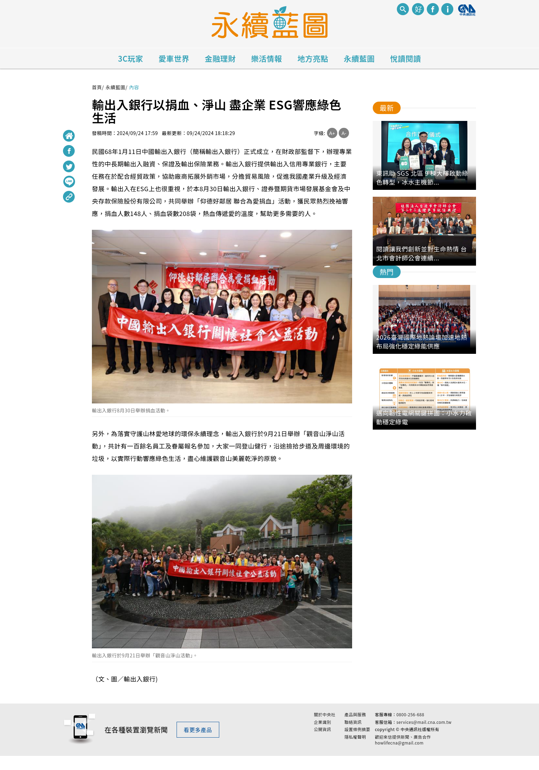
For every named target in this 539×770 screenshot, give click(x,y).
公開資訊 (322, 736)
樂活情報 (266, 58)
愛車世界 (173, 58)
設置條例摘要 (357, 736)
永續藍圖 (359, 58)
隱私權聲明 (355, 744)
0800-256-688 (410, 721)
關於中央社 (325, 721)
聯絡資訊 (353, 729)
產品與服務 (355, 721)
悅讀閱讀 (405, 58)
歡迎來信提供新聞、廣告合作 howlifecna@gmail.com (403, 747)
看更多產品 (198, 737)
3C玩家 (130, 58)
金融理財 (220, 58)
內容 (134, 87)
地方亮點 (312, 58)
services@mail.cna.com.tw (424, 729)
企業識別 (322, 729)
